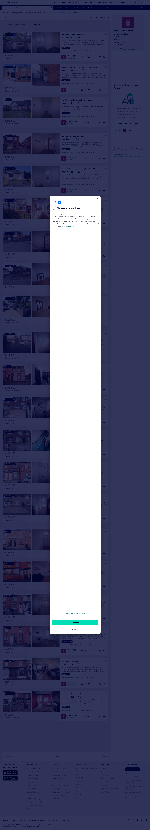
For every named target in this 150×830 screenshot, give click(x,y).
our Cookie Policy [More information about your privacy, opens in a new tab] (68, 226)
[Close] (97, 198)
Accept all (75, 623)
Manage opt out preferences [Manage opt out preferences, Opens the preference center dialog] (75, 613)
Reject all (75, 630)
